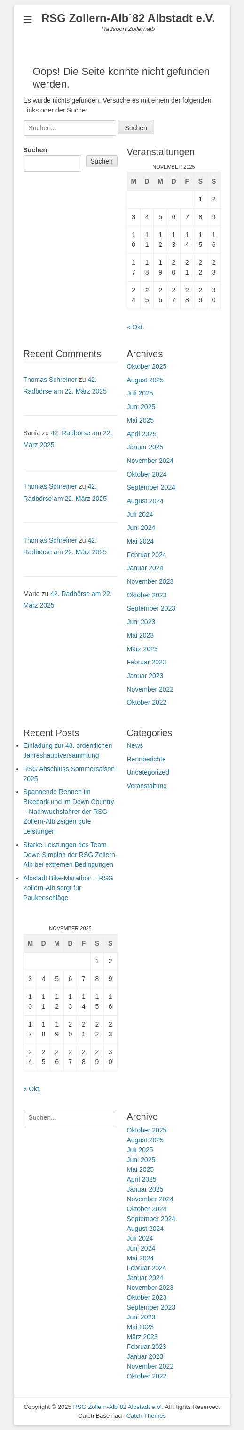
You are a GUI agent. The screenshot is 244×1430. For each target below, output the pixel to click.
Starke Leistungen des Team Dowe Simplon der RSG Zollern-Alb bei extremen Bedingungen (71, 854)
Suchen (35, 150)
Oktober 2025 (147, 366)
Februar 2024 (146, 555)
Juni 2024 (141, 527)
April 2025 (142, 434)
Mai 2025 (140, 420)
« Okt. (135, 327)
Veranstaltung (147, 785)
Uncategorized (148, 772)
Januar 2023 (145, 675)
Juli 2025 (140, 393)
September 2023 (151, 608)
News (135, 745)
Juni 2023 (141, 622)
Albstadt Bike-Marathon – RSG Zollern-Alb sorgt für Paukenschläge (68, 887)
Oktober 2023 (147, 595)
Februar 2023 (146, 662)
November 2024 (150, 460)
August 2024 (145, 501)
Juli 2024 (140, 514)
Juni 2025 (141, 406)
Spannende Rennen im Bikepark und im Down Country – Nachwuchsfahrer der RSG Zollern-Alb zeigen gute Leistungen (69, 811)
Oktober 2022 (147, 702)
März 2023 (142, 649)
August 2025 (145, 380)
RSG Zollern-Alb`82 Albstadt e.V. (128, 18)
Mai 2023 (140, 635)
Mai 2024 (140, 541)
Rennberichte (146, 759)
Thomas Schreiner (50, 379)
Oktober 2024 (147, 474)
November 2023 (150, 581)
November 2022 (150, 689)
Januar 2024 (145, 568)
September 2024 (151, 487)
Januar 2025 (145, 447)
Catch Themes (146, 1415)
